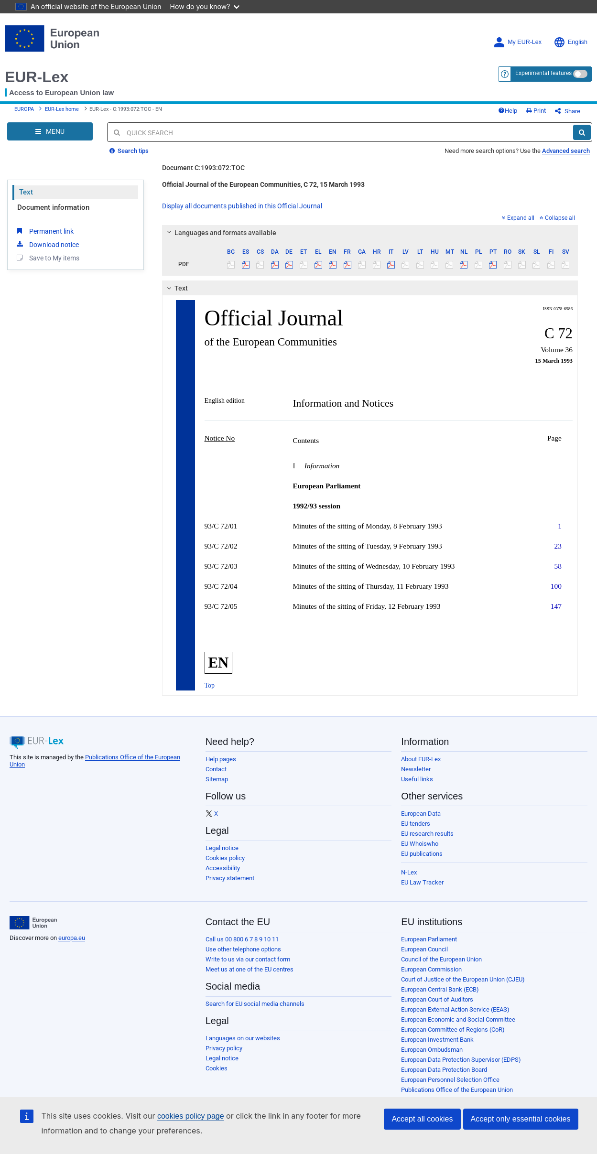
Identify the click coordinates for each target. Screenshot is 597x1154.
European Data (421, 813)
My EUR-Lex (517, 42)
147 (556, 606)
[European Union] (33, 922)
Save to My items (47, 257)
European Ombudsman (432, 1049)
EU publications (422, 853)
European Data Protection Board (444, 1069)
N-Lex (409, 872)
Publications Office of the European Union (457, 1089)
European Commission (431, 969)
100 (556, 586)
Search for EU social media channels (255, 1003)
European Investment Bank (437, 1039)
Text (26, 192)
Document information (53, 207)
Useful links (417, 779)
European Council (424, 949)
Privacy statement (230, 878)
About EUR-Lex (421, 759)
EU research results (427, 833)
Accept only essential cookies (521, 1119)
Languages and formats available (219, 233)
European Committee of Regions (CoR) (453, 1029)
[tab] (370, 233)
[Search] (582, 132)
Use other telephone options (243, 949)
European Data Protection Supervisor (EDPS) (461, 1059)
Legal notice (222, 848)
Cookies (217, 1068)
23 (558, 546)
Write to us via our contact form (248, 959)
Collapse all (557, 218)
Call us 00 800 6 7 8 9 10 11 (242, 939)
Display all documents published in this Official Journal (242, 206)
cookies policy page (190, 1116)
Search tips (129, 150)
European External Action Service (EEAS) (455, 1009)
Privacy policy (224, 1048)
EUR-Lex (36, 77)
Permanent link (44, 231)
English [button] (570, 42)
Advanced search (566, 150)
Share (567, 111)
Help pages (221, 759)
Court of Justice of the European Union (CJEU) (463, 979)
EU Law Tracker (422, 882)
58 (558, 566)
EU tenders (415, 823)
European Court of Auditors (437, 999)
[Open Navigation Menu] (50, 131)
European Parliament (429, 939)
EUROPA (24, 109)
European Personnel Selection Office (450, 1079)
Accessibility (223, 868)
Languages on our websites (243, 1038)
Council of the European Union (441, 959)
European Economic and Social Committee (458, 1019)
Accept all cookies (422, 1119)
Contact (216, 769)
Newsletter (416, 769)
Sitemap (217, 779)
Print (536, 110)
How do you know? (205, 6)
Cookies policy (225, 858)
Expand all (518, 218)
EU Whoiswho (419, 843)
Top (210, 685)
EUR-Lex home (62, 109)
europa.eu (71, 937)
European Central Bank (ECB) (440, 989)
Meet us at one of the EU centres (249, 969)
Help (507, 110)
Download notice (47, 244)
